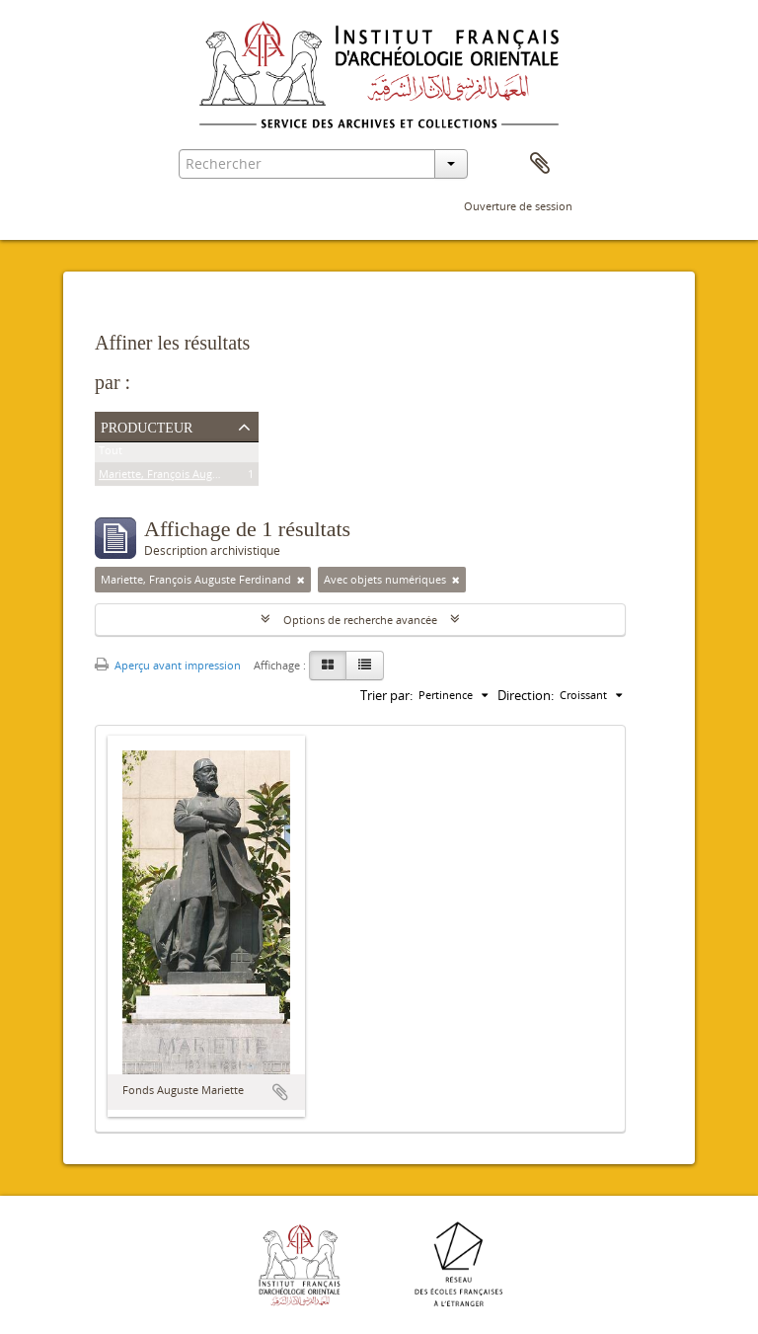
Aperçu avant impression (168, 665)
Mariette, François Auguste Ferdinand (194, 477)
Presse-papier (540, 164)
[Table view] (364, 665)
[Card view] (327, 665)
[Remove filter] (301, 579)
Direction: (525, 695)
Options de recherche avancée (360, 619)
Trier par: (386, 695)
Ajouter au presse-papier (280, 1092)
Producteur (146, 425)
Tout (110, 453)
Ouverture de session (518, 205)
